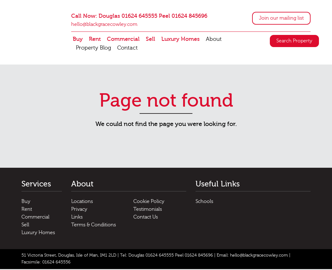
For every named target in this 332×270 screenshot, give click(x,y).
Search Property (294, 41)
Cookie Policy (148, 202)
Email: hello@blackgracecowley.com (252, 256)
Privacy (79, 210)
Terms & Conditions (93, 226)
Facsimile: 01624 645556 (46, 263)
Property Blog (93, 48)
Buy (78, 39)
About (214, 39)
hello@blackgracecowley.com (104, 25)
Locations (82, 202)
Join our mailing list (281, 19)
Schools (204, 202)
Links (77, 218)
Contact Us (145, 218)
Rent (95, 39)
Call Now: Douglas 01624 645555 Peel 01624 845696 (139, 16)
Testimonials (147, 210)
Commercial (123, 39)
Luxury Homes (180, 39)
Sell (150, 39)
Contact (127, 48)
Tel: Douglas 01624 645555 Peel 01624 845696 (166, 256)
